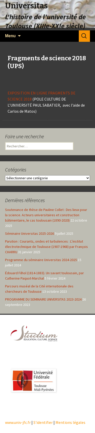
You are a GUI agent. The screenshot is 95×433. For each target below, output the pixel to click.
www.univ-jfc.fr (18, 422)
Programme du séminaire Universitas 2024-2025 (41, 260)
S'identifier (43, 422)
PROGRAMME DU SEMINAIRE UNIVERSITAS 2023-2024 (43, 299)
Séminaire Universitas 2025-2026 (29, 233)
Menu (10, 36)
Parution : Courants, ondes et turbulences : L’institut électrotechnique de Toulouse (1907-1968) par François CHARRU (46, 246)
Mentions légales (70, 422)
